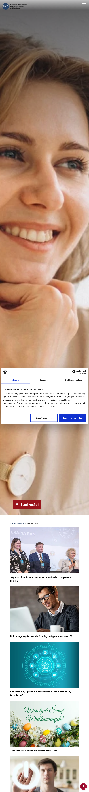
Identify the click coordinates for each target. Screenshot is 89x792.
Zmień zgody (44, 418)
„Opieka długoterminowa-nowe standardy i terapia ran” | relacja (41, 578)
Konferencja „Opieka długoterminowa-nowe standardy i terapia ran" (41, 693)
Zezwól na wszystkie (72, 418)
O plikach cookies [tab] (73, 380)
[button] (83, 786)
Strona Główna (17, 523)
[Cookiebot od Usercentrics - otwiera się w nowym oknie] (74, 372)
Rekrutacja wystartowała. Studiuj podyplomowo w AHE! (41, 636)
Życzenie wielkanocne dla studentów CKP (33, 750)
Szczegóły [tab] (44, 380)
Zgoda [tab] (15, 380)
